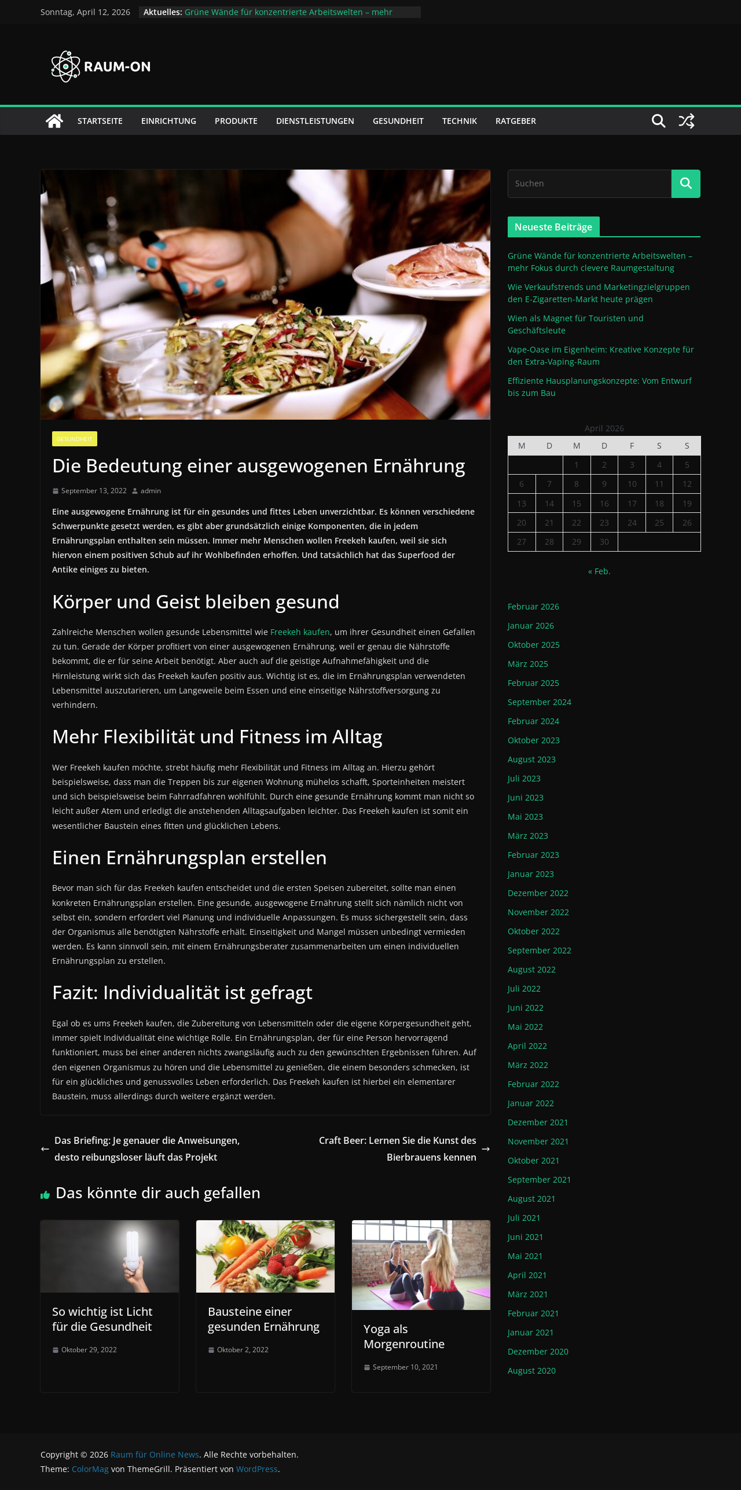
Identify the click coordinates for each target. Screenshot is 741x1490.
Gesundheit (398, 120)
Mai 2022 (525, 1026)
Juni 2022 (526, 1007)
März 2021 (528, 1294)
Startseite (100, 120)
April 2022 (527, 1045)
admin (151, 491)
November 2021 (538, 1141)
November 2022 (538, 912)
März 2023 (528, 835)
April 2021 (527, 1274)
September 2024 (539, 701)
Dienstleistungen (315, 120)
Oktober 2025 (534, 644)
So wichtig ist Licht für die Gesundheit (102, 1319)
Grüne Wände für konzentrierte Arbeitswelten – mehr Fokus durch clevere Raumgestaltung (288, 17)
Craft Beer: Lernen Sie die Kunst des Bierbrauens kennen (404, 1149)
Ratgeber (516, 120)
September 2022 (539, 950)
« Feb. (599, 571)
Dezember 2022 (538, 892)
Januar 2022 (531, 1103)
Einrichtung (168, 120)
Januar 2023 (531, 873)
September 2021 (539, 1179)
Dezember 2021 (538, 1122)
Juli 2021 (524, 1217)
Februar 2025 (533, 682)
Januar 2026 (531, 625)
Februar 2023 (533, 854)
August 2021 (532, 1198)
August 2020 (532, 1370)
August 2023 (532, 759)
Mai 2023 (525, 816)
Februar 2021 (533, 1313)
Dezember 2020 (538, 1351)
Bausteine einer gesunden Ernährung (264, 1319)
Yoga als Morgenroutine (404, 1336)
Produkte (236, 120)
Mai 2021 (525, 1255)
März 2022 (528, 1064)
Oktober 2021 (534, 1160)
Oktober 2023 (534, 740)
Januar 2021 (531, 1332)
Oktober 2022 (534, 931)
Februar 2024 (533, 720)
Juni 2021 (526, 1236)
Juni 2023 (526, 797)
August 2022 (532, 969)
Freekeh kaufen (300, 631)
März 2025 (528, 663)
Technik (459, 120)
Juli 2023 (524, 778)
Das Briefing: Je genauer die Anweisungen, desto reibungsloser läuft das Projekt (140, 1149)
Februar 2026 (533, 606)
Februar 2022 (533, 1083)
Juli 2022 (524, 988)
